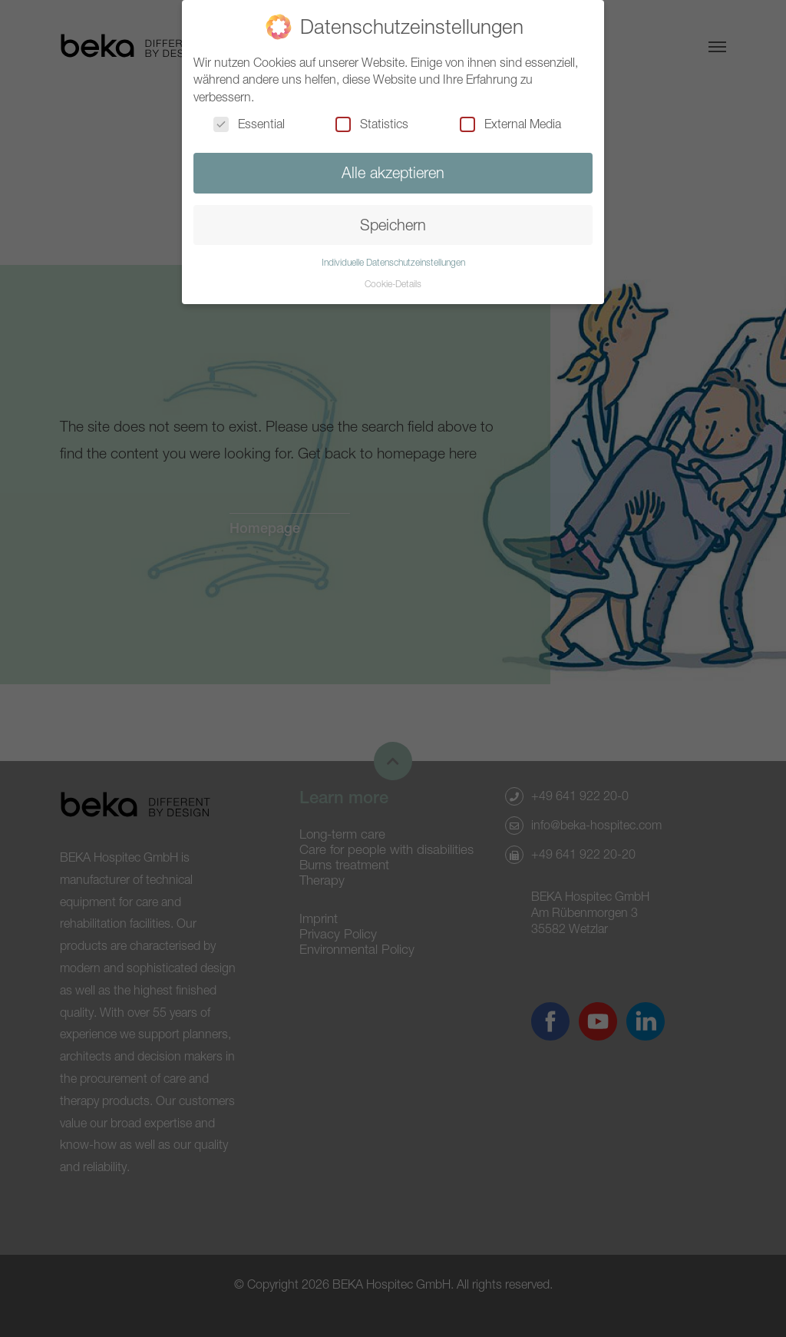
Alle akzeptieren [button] (393, 172)
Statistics (371, 124)
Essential (249, 124)
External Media (510, 124)
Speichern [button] (393, 224)
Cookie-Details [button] (393, 284)
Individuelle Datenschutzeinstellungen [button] (393, 262)
